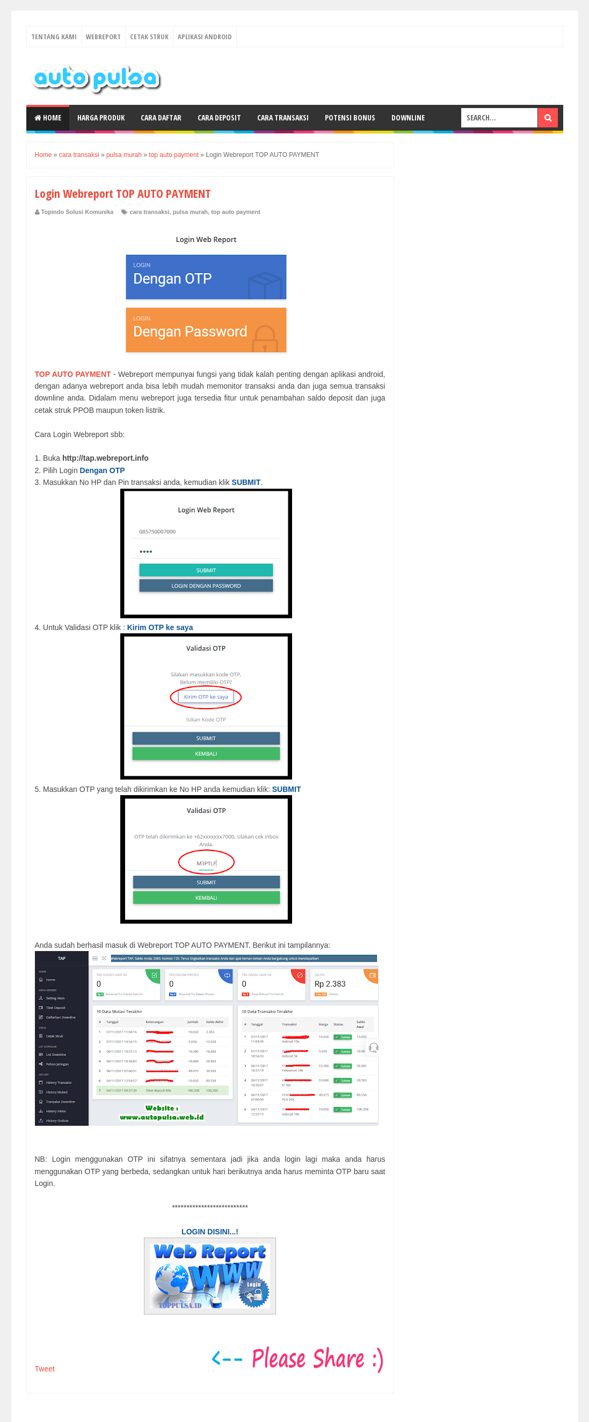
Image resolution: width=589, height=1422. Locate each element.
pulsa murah (190, 212)
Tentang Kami (54, 36)
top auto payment (235, 212)
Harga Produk (101, 117)
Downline (408, 117)
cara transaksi (150, 212)
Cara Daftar (161, 117)
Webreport (103, 36)
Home (47, 117)
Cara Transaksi (283, 117)
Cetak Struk (149, 36)
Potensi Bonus (350, 117)
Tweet (45, 1368)
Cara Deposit (219, 117)
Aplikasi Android (205, 36)
